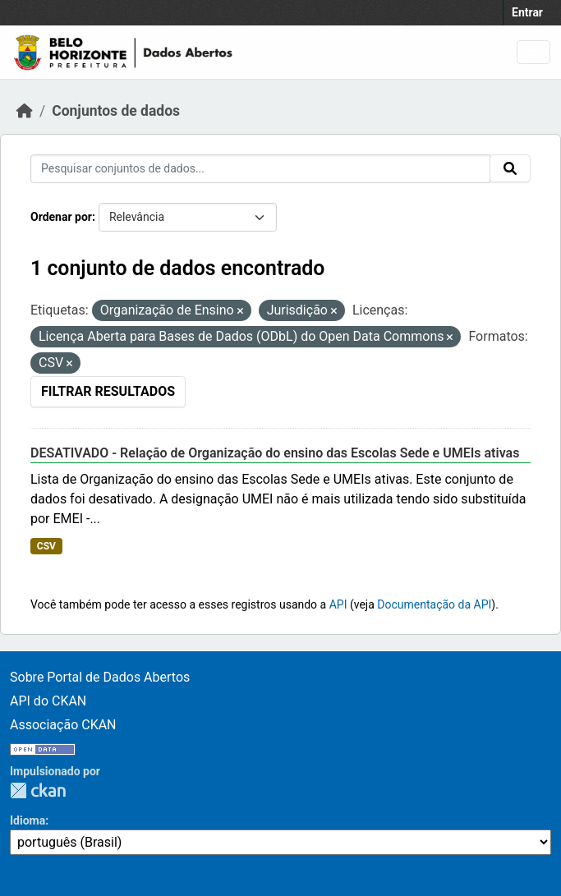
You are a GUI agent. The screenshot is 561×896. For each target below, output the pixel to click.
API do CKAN (48, 701)
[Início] (24, 111)
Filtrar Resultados (108, 391)
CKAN (38, 790)
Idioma (27, 820)
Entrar (527, 12)
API (338, 604)
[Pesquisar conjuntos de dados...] (260, 168)
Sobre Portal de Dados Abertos (100, 677)
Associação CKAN (63, 725)
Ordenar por (61, 216)
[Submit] (510, 168)
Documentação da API (434, 604)
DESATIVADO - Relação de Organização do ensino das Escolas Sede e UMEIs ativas (274, 453)
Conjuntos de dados (116, 111)
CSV (46, 546)
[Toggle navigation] (533, 52)
